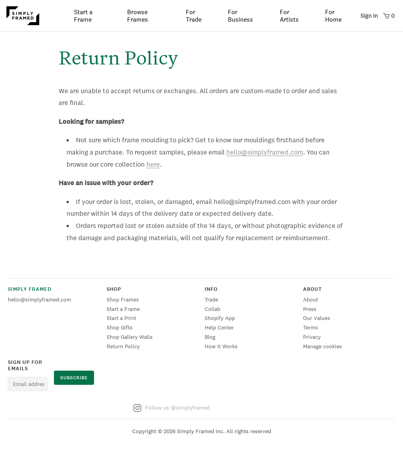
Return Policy (123, 346)
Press (309, 308)
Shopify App (220, 318)
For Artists (289, 16)
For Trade (194, 16)
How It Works (221, 346)
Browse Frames (137, 16)
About (310, 299)
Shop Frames (123, 299)
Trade (211, 299)
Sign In (369, 15)
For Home (333, 16)
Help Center (219, 327)
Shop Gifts (120, 327)
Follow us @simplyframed (171, 408)
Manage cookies (322, 346)
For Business (240, 16)
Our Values (316, 318)
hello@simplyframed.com (264, 152)
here (153, 164)
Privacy (312, 336)
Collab (212, 308)
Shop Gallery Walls (130, 336)
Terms (310, 327)
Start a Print (121, 318)
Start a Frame (83, 16)
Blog (210, 336)
